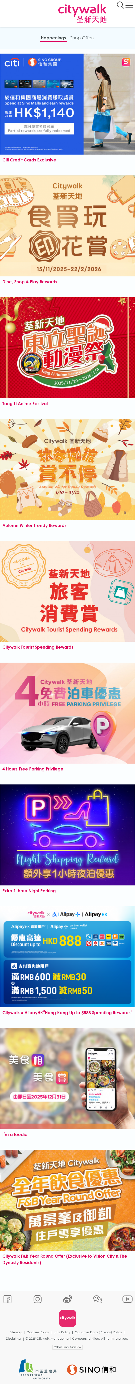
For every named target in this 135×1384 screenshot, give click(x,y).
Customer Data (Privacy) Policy (98, 1332)
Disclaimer (13, 1339)
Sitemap (16, 1332)
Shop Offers (82, 37)
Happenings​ (53, 37)
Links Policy (61, 1332)
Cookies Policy (38, 1332)
